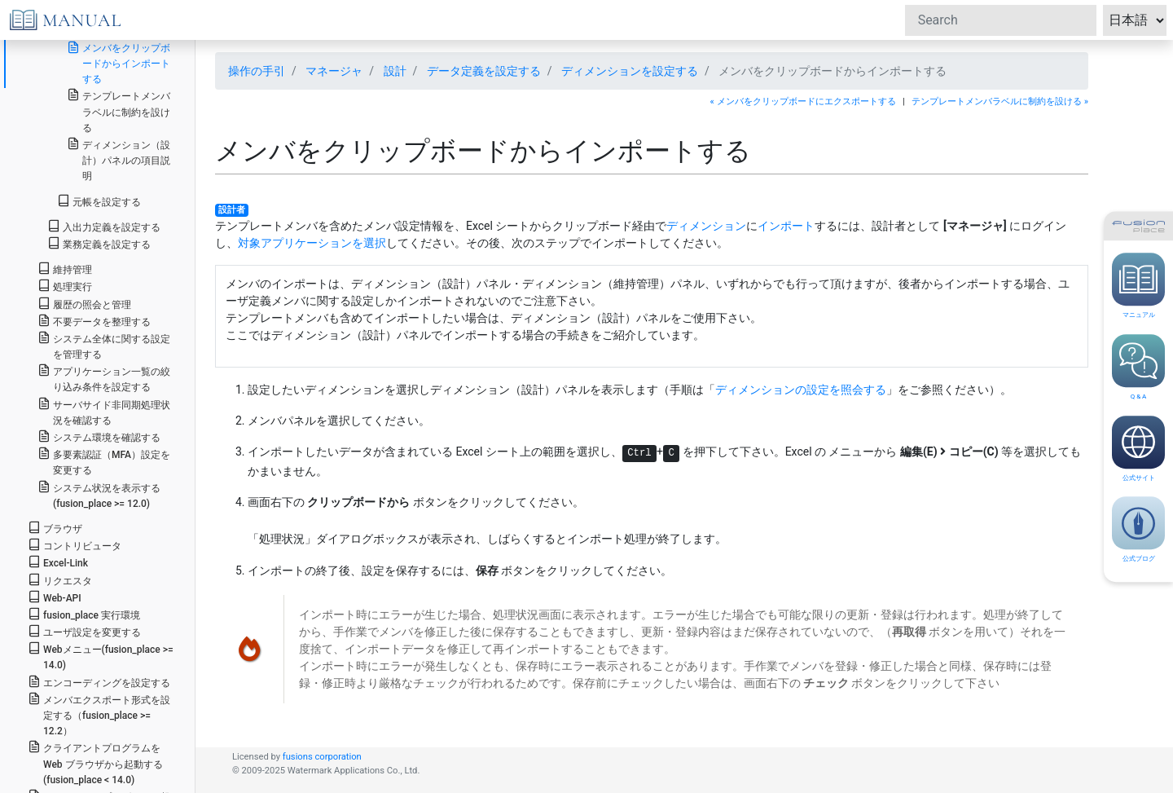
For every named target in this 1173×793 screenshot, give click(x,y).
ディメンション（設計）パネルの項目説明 (118, 159)
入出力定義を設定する (103, 226)
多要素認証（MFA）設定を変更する (103, 461)
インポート (786, 225)
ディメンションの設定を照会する (800, 389)
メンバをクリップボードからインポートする (118, 63)
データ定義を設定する (484, 70)
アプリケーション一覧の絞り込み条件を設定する (103, 378)
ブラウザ (55, 528)
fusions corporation (322, 756)
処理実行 (64, 286)
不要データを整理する (94, 321)
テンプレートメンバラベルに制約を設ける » (1000, 101)
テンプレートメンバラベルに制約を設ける (118, 110)
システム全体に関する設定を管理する (103, 345)
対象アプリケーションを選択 (312, 242)
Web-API (54, 597)
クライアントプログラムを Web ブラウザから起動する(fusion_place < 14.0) (95, 762)
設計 (395, 70)
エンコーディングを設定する (99, 682)
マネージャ (333, 70)
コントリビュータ (74, 545)
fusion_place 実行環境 (84, 614)
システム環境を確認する (98, 436)
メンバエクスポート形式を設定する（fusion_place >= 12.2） (99, 714)
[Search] (1000, 20)
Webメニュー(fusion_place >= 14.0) (101, 656)
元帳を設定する (99, 201)
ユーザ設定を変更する (84, 631)
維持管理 (64, 268)
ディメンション (706, 225)
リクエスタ (60, 580)
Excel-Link (58, 562)
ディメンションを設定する (629, 70)
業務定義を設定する (99, 243)
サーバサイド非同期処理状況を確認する (103, 411)
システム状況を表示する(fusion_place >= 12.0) (98, 494)
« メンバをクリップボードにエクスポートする (803, 101)
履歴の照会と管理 (84, 304)
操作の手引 (256, 70)
